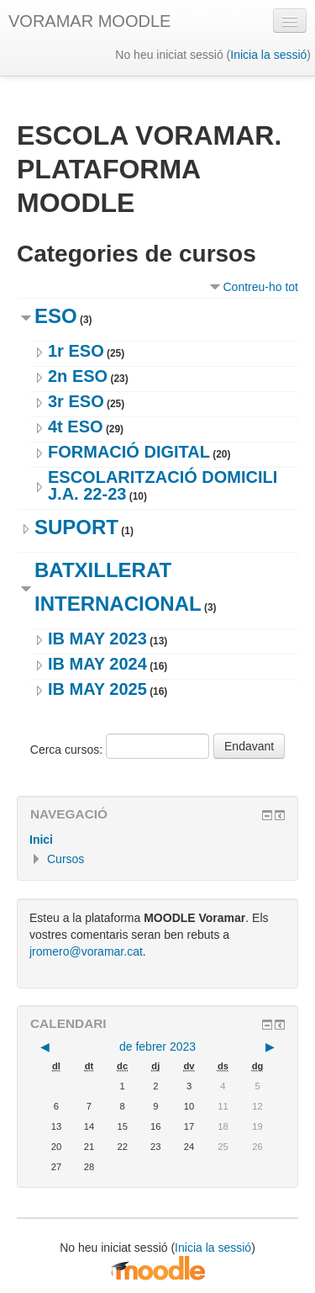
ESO (55, 316)
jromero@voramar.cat (86, 951)
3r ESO (76, 401)
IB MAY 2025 (97, 689)
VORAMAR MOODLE (89, 21)
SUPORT (76, 527)
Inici (41, 839)
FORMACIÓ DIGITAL (129, 451)
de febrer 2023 (157, 1046)
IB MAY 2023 (97, 638)
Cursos (65, 859)
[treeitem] (157, 839)
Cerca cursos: (68, 749)
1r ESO (76, 351)
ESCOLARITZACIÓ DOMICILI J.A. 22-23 (162, 485)
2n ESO (78, 376)
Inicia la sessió (268, 54)
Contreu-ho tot (261, 287)
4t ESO (75, 426)
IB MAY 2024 (97, 663)
